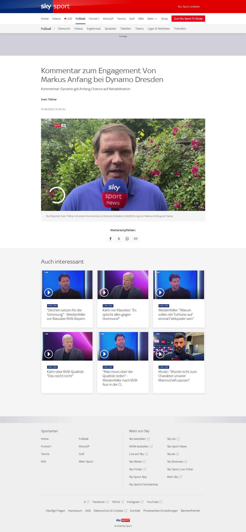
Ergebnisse (94, 28)
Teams (139, 28)
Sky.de (172, 454)
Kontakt (135, 510)
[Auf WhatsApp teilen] (127, 238)
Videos (56, 18)
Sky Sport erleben (189, 6)
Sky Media (137, 462)
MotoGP (108, 18)
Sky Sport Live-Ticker (180, 469)
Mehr (152, 18)
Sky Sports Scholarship (143, 484)
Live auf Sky (138, 454)
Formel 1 (94, 18)
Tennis (121, 18)
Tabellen (125, 28)
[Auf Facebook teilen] (110, 238)
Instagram (135, 502)
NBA (141, 18)
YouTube (154, 502)
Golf (132, 18)
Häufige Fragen (55, 510)
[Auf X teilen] (119, 238)
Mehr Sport (86, 461)
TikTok (117, 502)
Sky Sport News (177, 446)
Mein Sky (174, 477)
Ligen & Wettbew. (159, 28)
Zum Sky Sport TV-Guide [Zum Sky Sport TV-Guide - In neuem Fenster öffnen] (188, 18)
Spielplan (110, 28)
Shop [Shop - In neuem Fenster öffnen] (164, 18)
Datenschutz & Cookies (110, 511)
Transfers (180, 28)
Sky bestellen (139, 439)
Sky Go (173, 439)
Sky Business (176, 462)
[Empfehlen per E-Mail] (135, 238)
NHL (44, 461)
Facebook (100, 502)
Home (45, 18)
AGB (88, 510)
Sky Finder (137, 470)
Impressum (75, 510)
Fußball (80, 18)
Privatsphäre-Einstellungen (160, 510)
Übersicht (64, 28)
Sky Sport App (138, 477)
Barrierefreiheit (190, 510)
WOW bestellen (140, 447)
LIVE (69, 18)
